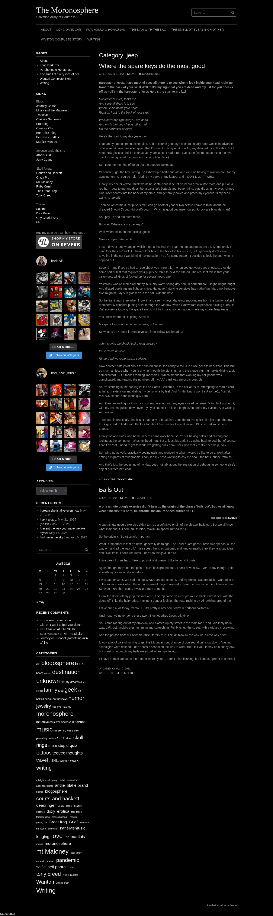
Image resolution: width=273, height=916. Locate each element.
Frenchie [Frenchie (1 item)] (73, 817)
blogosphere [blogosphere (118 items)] (57, 663)
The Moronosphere (67, 10)
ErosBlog (42, 123)
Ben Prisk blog (46, 132)
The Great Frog (46, 191)
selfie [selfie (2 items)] (41, 867)
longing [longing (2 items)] (42, 836)
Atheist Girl (43, 155)
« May (40, 602)
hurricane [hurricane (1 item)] (41, 828)
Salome (41, 209)
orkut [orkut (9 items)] (76, 730)
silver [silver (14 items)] (69, 738)
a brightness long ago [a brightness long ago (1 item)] (47, 780)
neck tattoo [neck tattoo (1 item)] (75, 852)
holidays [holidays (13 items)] (62, 699)
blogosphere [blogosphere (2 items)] (56, 791)
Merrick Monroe (46, 141)
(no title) (45, 524)
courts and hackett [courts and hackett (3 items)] (57, 798)
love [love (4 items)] (57, 835)
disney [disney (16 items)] (65, 682)
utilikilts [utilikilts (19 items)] (54, 760)
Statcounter (7, 913)
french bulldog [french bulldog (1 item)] (59, 817)
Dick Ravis (43, 213)
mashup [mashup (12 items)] (66, 706)
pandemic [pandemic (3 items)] (67, 860)
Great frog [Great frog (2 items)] (58, 822)
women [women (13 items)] (64, 760)
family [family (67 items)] (50, 690)
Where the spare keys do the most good (152, 66)
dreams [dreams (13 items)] (75, 682)
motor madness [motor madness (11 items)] (62, 722)
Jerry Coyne (44, 159)
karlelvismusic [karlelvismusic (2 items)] (72, 828)
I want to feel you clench (66, 624)
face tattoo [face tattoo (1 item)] (76, 812)
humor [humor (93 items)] (76, 698)
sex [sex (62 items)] (61, 737)
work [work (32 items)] (74, 760)
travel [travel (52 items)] (42, 760)
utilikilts (130, 673)
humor (121, 478)
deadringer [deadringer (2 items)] (46, 805)
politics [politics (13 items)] (52, 738)
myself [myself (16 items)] (57, 730)
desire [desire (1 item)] (68, 806)
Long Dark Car (68, 29)
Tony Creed (44, 195)
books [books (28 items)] (80, 664)
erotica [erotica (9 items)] (39, 691)
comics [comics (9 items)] (47, 673)
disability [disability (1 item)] (78, 806)
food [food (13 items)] (60, 690)
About (46, 29)
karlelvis (232, 518)
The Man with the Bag (148, 29)
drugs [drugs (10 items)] (83, 682)
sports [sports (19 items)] (52, 745)
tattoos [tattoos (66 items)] (44, 753)
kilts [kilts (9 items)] (54, 706)
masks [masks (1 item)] (39, 844)
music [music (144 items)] (44, 729)
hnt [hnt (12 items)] (55, 699)
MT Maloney (44, 182)
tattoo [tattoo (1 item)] (72, 867)
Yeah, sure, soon (60, 620)
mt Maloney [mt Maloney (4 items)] (52, 851)
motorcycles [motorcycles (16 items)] (44, 722)
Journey (45, 638)
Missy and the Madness (52, 110)
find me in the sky (51, 537)
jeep (131, 478)
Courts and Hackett (49, 173)
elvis (132, 73)
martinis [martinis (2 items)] (78, 836)
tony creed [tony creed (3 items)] (48, 874)
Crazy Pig (42, 177)
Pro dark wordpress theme (222, 905)
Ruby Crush (44, 186)
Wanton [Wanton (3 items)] (45, 882)
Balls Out (111, 489)
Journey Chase (46, 106)
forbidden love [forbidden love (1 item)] (43, 817)
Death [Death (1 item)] (61, 806)
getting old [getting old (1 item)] (41, 822)
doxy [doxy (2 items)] (51, 811)
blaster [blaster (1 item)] (39, 792)
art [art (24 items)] (38, 664)
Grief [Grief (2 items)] (73, 822)
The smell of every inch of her (197, 29)
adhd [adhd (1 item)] (62, 780)
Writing (95, 41)
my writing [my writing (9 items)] (68, 730)
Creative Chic (45, 128)
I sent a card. (48, 519)
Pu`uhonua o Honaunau (105, 29)
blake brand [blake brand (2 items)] (77, 785)
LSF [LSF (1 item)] (67, 837)
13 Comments (151, 73)
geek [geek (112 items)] (70, 689)
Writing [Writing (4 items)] (46, 890)
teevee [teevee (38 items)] (58, 753)
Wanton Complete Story (61, 39)
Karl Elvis (46, 629)
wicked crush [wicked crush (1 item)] (62, 882)
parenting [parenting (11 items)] (41, 738)
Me (38, 222)
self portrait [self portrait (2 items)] (58, 867)
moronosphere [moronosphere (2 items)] (58, 843)
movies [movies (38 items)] (79, 721)
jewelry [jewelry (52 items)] (43, 706)
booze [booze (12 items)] (40, 673)
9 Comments (143, 497)
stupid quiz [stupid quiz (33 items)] (67, 745)
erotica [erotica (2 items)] (63, 811)
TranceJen (43, 115)
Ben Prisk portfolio (48, 137)
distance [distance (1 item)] (40, 812)
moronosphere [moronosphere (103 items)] (55, 713)
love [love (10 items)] (59, 706)
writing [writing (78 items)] (44, 768)
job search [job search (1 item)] (53, 828)
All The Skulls (66, 629)
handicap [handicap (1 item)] (84, 822)
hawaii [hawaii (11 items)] (48, 699)
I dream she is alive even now (59, 510)
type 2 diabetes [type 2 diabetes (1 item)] (70, 875)
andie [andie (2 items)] (60, 785)
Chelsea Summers (48, 119)
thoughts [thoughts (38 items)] (74, 753)
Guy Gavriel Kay (47, 217)
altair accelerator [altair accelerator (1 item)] (44, 786)
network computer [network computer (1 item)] (45, 861)
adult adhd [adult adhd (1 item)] (72, 780)
